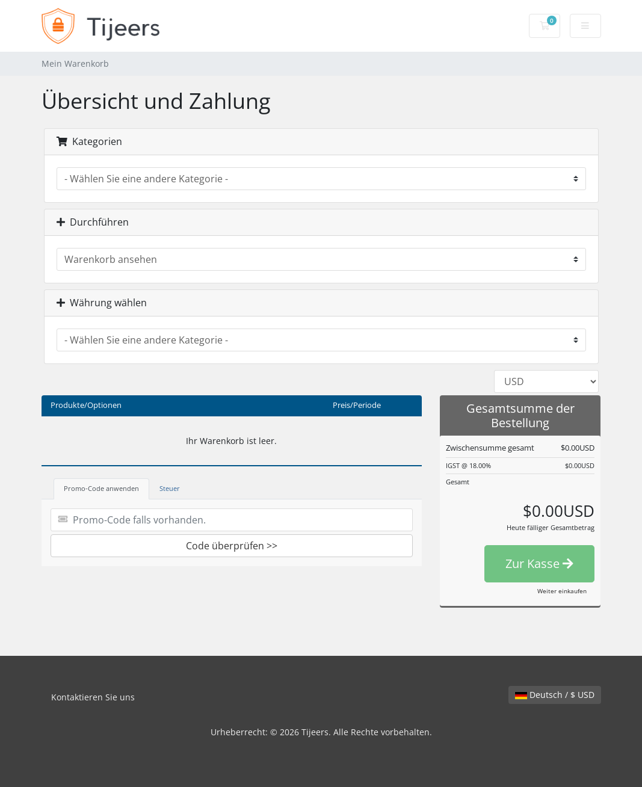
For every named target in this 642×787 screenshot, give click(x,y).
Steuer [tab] (169, 488)
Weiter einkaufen (562, 591)
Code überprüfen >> (231, 545)
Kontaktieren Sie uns (93, 697)
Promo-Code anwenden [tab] (101, 488)
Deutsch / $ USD (554, 694)
